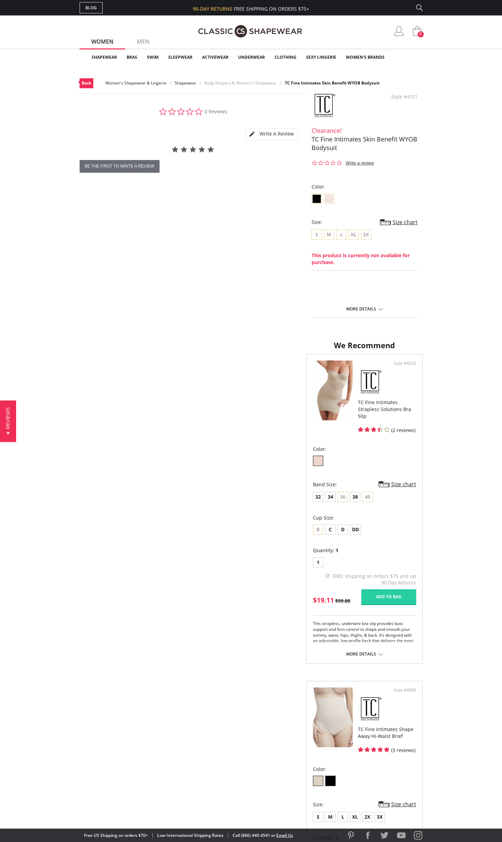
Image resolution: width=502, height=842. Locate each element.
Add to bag (213, 592)
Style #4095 (402, 370)
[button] (8, 421)
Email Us (284, 835)
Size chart (405, 222)
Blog (91, 8)
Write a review (360, 163)
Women (102, 41)
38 (128, 492)
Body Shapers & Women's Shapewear (241, 83)
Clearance (408, 57)
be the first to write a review (119, 166)
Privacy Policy (303, 762)
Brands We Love (305, 740)
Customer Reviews (309, 729)
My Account (211, 729)
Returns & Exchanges (223, 762)
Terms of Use (133, 811)
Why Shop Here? (305, 718)
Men (143, 41)
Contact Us (210, 773)
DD (128, 525)
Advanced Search (218, 718)
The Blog (296, 751)
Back (86, 83)
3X (325, 492)
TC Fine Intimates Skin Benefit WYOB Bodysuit (332, 83)
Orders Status (214, 740)
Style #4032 (230, 370)
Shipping (206, 751)
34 (103, 492)
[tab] (271, 134)
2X (313, 492)
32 (91, 492)
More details (361, 309)
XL (301, 492)
